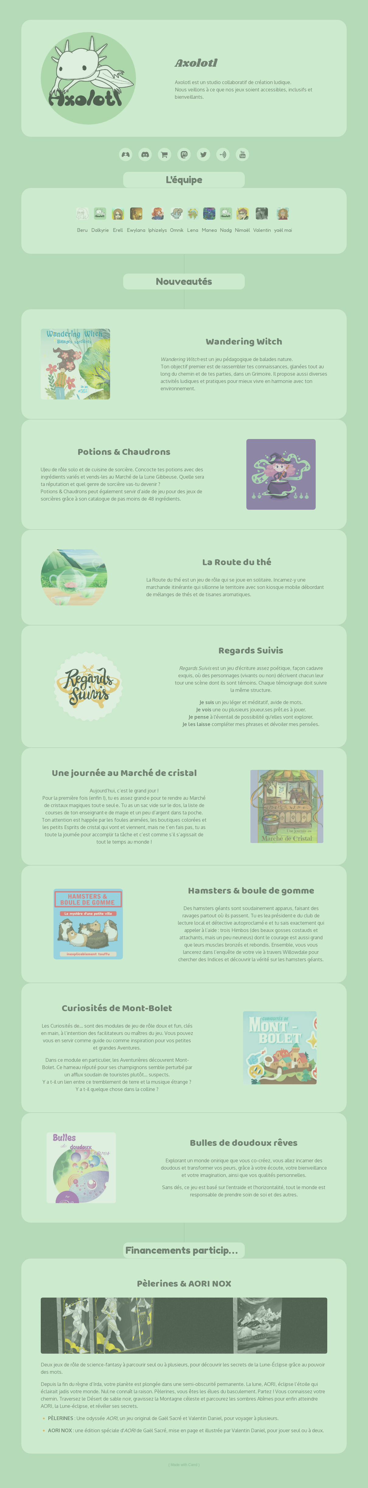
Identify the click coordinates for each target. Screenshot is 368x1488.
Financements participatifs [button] (185, 1250)
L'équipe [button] (184, 180)
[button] (125, 154)
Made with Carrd (184, 1465)
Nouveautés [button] (184, 281)
